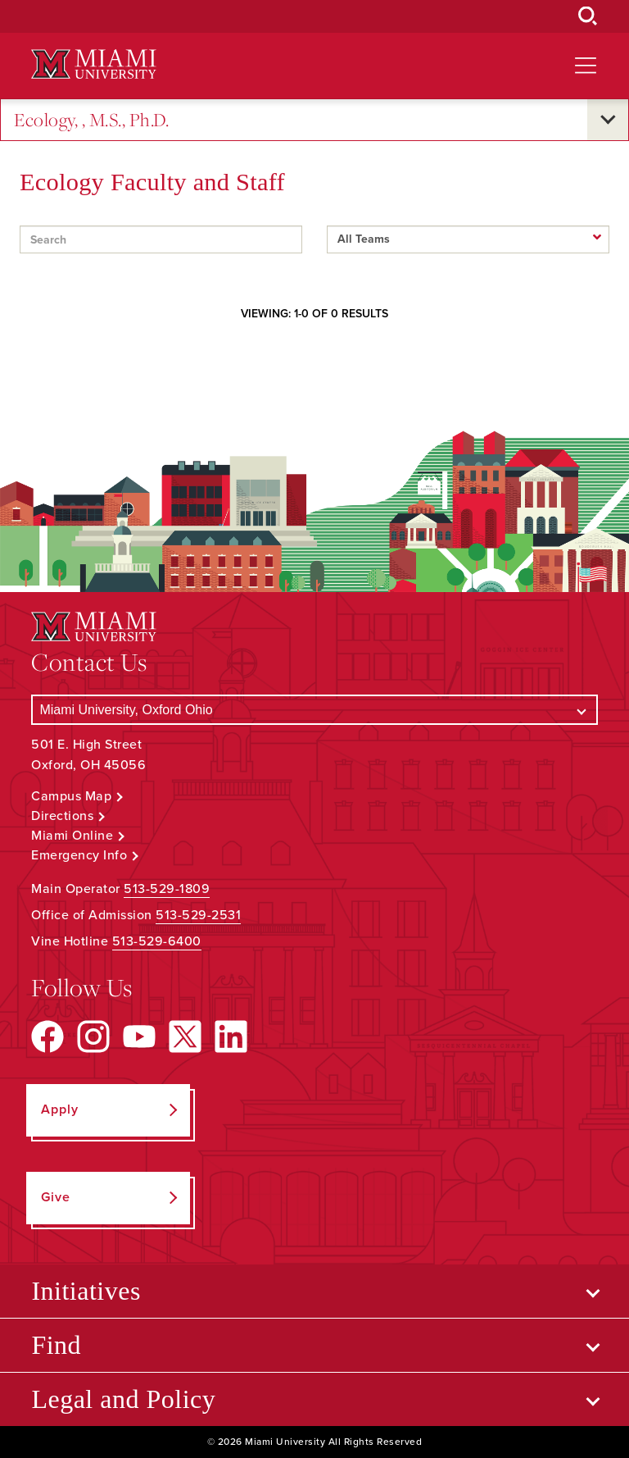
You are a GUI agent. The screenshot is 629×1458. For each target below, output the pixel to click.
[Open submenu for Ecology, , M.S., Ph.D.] (607, 119)
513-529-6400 (156, 941)
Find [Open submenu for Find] (56, 1345)
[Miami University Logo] (93, 64)
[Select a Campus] (314, 710)
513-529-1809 (167, 889)
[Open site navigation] (585, 65)
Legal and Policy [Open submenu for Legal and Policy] (123, 1399)
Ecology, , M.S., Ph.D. (91, 120)
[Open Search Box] (588, 16)
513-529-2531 (198, 915)
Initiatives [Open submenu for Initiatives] (85, 1290)
